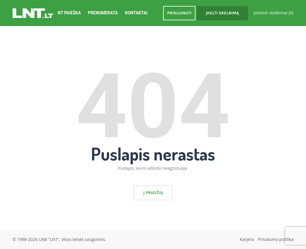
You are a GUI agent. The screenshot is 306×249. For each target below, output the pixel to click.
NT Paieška (69, 12)
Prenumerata (103, 12)
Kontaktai (136, 12)
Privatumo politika (275, 239)
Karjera (247, 239)
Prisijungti (179, 13)
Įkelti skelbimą (222, 13)
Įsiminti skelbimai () (273, 13)
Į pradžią (153, 192)
